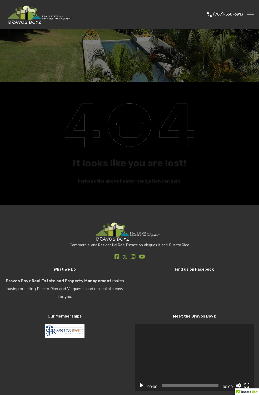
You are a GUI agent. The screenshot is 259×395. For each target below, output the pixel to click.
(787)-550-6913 (228, 14)
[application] (194, 357)
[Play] (141, 385)
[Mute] (238, 385)
